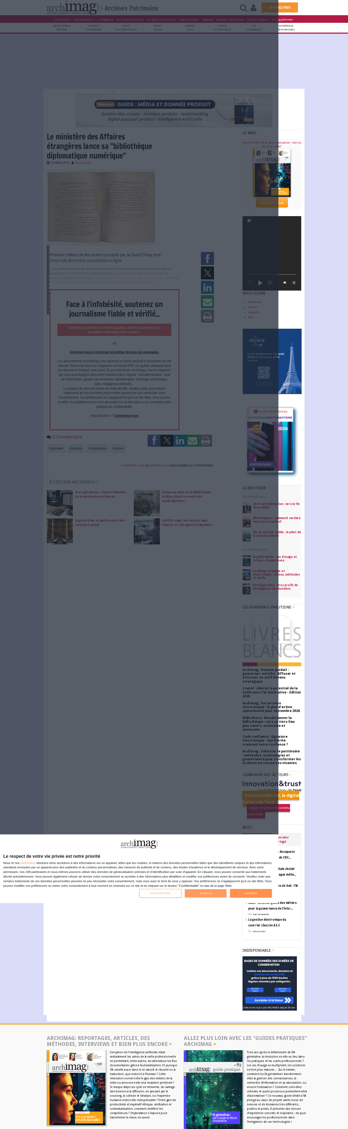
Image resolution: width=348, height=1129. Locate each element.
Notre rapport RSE (255, 1101)
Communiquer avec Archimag (72, 1097)
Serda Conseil (234, 1093)
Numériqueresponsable (286, 27)
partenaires (28, 863)
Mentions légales (246, 1097)
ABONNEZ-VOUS (279, 7)
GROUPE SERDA (211, 1093)
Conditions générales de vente (211, 1097)
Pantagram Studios (215, 1124)
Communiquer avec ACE (110, 1097)
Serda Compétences (259, 1093)
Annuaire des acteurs (82, 1093)
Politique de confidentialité (279, 1097)
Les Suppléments (282, 19)
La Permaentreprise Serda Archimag (217, 1101)
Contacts (59, 1093)
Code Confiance (286, 1093)
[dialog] (139, 868)
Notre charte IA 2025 (283, 1101)
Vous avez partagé (282, 765)
